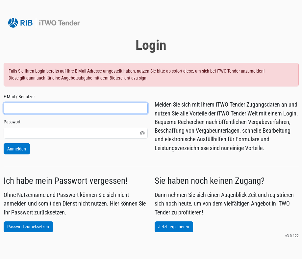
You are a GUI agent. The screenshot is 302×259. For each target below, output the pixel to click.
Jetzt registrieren (173, 226)
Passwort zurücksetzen (28, 226)
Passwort (12, 121)
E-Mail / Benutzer (19, 96)
